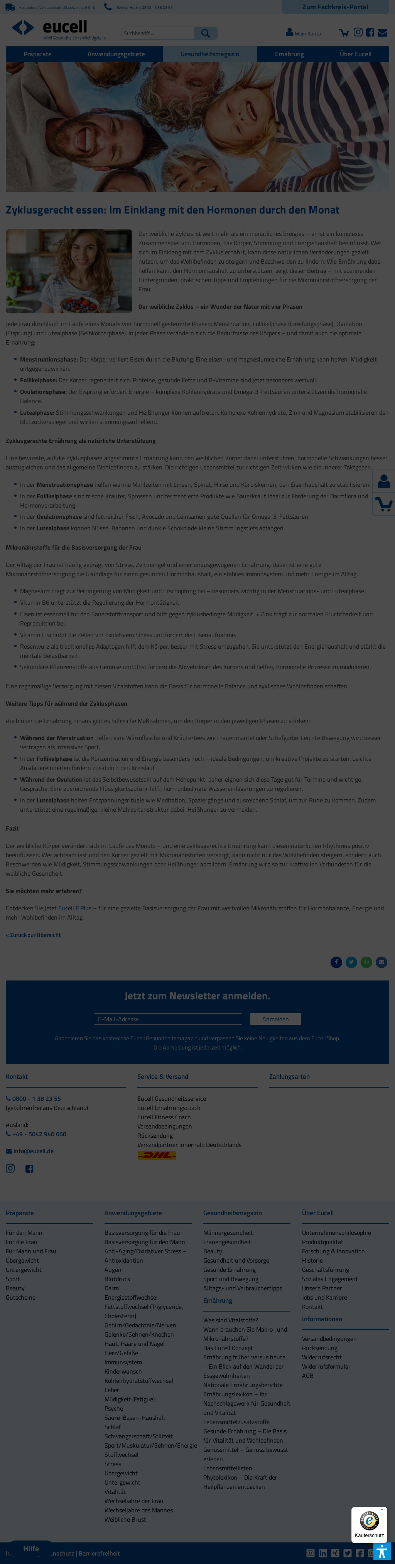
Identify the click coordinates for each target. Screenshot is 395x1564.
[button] (154, 816)
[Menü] (382, 1511)
